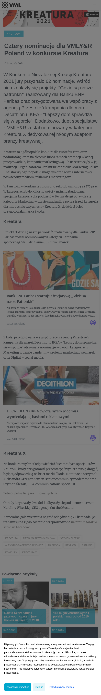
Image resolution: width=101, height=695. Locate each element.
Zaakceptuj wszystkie (18, 687)
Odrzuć (39, 687)
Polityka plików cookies (61, 687)
